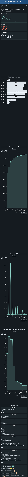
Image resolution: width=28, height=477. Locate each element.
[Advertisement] (16, 475)
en (26, 5)
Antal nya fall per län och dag (8, 458)
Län (2, 410)
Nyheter (3, 430)
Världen (3, 412)
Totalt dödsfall (5, 439)
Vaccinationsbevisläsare (7, 434)
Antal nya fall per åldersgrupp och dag (11, 460)
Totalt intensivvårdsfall (8, 470)
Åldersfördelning (5, 416)
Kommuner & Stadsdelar (7, 409)
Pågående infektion (7, 466)
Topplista (3, 431)
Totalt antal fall (5, 453)
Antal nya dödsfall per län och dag (10, 443)
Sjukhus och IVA (7, 468)
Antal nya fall (4, 454)
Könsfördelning (5, 417)
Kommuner (4, 423)
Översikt (3, 427)
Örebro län (8, 11)
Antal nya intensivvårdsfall (9, 473)
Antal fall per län (5, 457)
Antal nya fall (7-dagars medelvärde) (10, 455)
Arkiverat (3, 433)
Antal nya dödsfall (6, 440)
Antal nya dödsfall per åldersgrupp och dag (12, 445)
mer (2, 447)
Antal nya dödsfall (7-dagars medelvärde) (12, 442)
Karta (2, 422)
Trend (2, 429)
